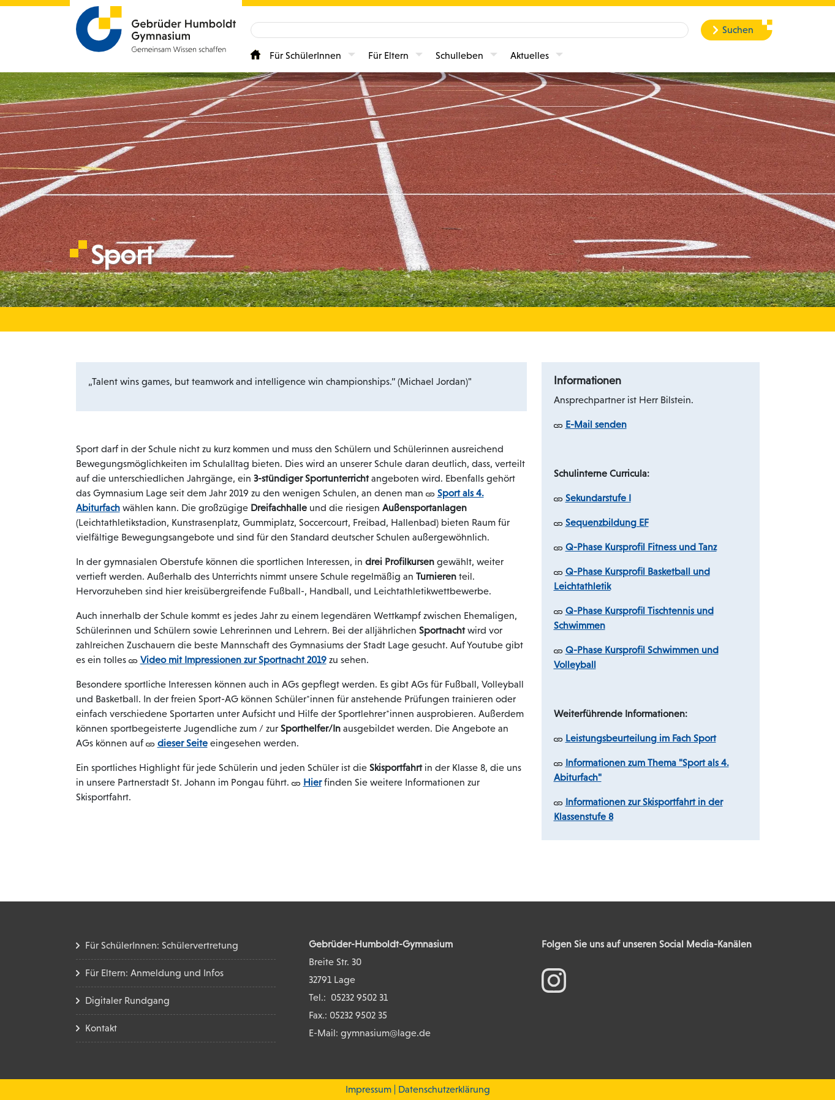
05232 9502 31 (359, 997)
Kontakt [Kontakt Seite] (101, 1028)
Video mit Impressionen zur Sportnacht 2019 (233, 659)
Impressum (368, 1089)
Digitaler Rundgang (127, 1000)
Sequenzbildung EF (607, 522)
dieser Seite (182, 743)
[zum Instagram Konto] (554, 979)
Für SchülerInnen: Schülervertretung (161, 945)
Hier (312, 782)
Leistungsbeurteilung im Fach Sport (640, 738)
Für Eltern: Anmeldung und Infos (154, 973)
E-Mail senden (596, 424)
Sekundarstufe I (598, 498)
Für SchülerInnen (305, 55)
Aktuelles (529, 55)
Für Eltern (388, 55)
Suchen (738, 30)
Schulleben (459, 55)
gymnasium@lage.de (386, 1033)
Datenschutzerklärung (444, 1089)
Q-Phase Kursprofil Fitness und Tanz (641, 547)
